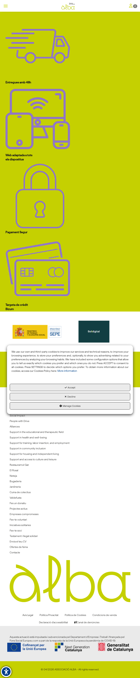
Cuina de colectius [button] (20, 492)
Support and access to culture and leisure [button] (33, 459)
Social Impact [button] (17, 415)
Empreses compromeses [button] (24, 514)
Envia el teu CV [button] (18, 541)
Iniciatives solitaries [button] (20, 525)
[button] (70, 6)
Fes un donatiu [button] (18, 503)
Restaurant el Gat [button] (19, 464)
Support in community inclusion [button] (28, 448)
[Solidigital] (99, 332)
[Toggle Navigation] (133, 6)
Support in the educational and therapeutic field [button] (37, 432)
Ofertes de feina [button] (19, 547)
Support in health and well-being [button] (28, 437)
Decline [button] (70, 396)
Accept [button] (70, 387)
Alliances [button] (15, 426)
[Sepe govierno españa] (41, 332)
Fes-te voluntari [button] (18, 519)
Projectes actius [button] (18, 508)
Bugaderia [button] (15, 481)
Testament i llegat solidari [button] (24, 536)
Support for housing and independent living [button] (34, 453)
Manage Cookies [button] (70, 406)
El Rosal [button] (14, 470)
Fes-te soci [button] (16, 530)
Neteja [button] (13, 475)
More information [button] (67, 370)
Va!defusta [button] (15, 497)
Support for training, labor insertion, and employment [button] (39, 442)
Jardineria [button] (15, 486)
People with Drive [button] (19, 421)
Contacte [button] (15, 552)
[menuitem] (70, 415)
